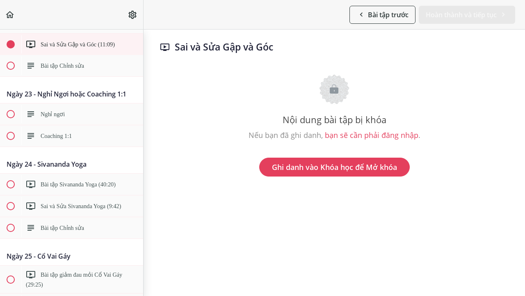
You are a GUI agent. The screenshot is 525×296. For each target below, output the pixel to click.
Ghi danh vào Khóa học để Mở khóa (334, 167)
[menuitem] (133, 14)
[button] (10, 14)
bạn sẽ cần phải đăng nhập (371, 135)
